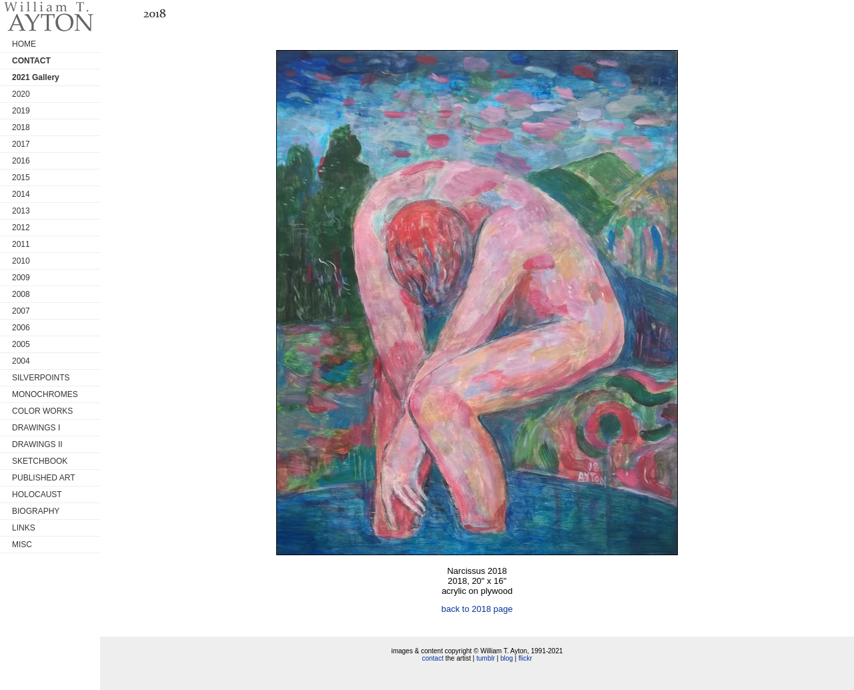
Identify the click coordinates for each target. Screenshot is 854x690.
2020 (21, 94)
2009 (21, 277)
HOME (24, 44)
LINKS (23, 528)
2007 (21, 311)
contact (432, 658)
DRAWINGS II (37, 444)
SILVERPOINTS (40, 377)
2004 (21, 361)
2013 (21, 211)
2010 (21, 261)
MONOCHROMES (45, 394)
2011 (21, 244)
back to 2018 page (477, 609)
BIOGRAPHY (35, 511)
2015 (21, 177)
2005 (21, 344)
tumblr (485, 658)
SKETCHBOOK (39, 461)
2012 (21, 227)
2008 (21, 294)
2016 (21, 160)
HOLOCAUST (37, 494)
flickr (525, 658)
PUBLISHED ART (43, 477)
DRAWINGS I (36, 427)
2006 (21, 327)
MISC (22, 544)
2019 (21, 110)
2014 (21, 194)
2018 (21, 127)
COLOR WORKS (42, 411)
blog (506, 658)
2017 (21, 144)
